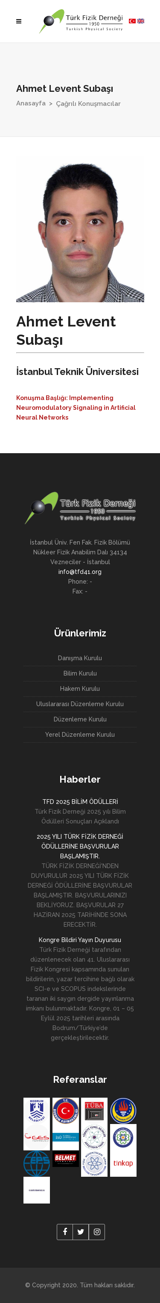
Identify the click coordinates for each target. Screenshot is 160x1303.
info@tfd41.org (80, 571)
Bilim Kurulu (80, 673)
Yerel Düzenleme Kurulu (80, 734)
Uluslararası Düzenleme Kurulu (80, 704)
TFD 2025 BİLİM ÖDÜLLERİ (80, 801)
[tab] (80, 407)
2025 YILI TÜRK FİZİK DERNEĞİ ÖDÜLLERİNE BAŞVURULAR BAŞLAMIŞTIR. (80, 846)
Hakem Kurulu (80, 688)
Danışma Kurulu (80, 658)
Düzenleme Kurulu (80, 719)
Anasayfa (31, 103)
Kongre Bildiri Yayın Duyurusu (80, 940)
